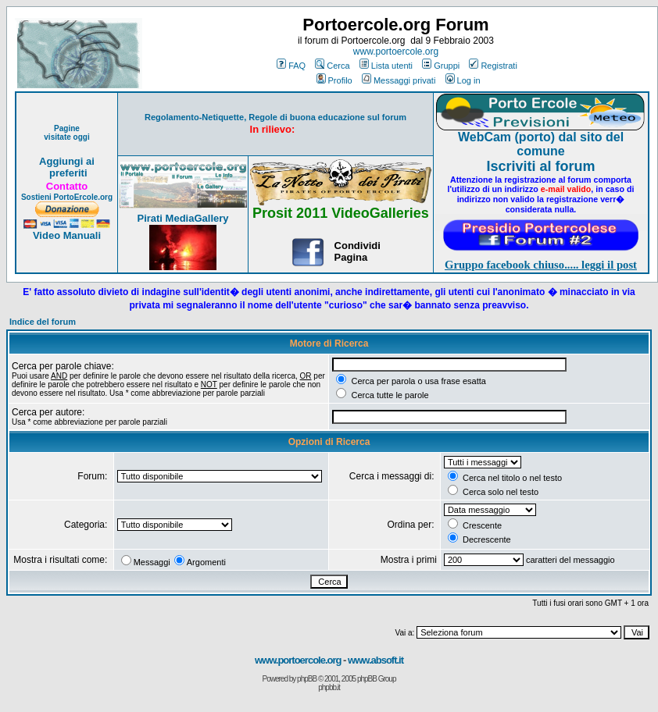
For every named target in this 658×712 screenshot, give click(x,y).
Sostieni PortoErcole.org (67, 197)
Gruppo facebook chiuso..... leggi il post (541, 264)
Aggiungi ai (67, 161)
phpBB (306, 679)
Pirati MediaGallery (182, 218)
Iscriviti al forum (540, 166)
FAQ (291, 65)
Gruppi (441, 65)
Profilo (334, 80)
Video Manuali (67, 235)
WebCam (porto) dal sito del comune (541, 144)
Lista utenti (386, 65)
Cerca (332, 65)
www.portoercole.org (395, 51)
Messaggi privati (398, 80)
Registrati (493, 65)
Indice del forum (42, 321)
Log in (463, 80)
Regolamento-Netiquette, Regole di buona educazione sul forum (275, 117)
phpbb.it (329, 687)
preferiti (66, 173)
